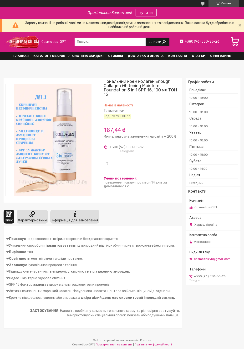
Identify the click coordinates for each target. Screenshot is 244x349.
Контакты (177, 56)
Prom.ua (145, 340)
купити (146, 12)
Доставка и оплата (145, 56)
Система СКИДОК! (87, 56)
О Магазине (220, 56)
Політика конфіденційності (153, 344)
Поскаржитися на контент (114, 344)
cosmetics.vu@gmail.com (212, 259)
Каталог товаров (49, 56)
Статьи (198, 56)
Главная (21, 56)
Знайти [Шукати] (155, 42)
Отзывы (115, 56)
